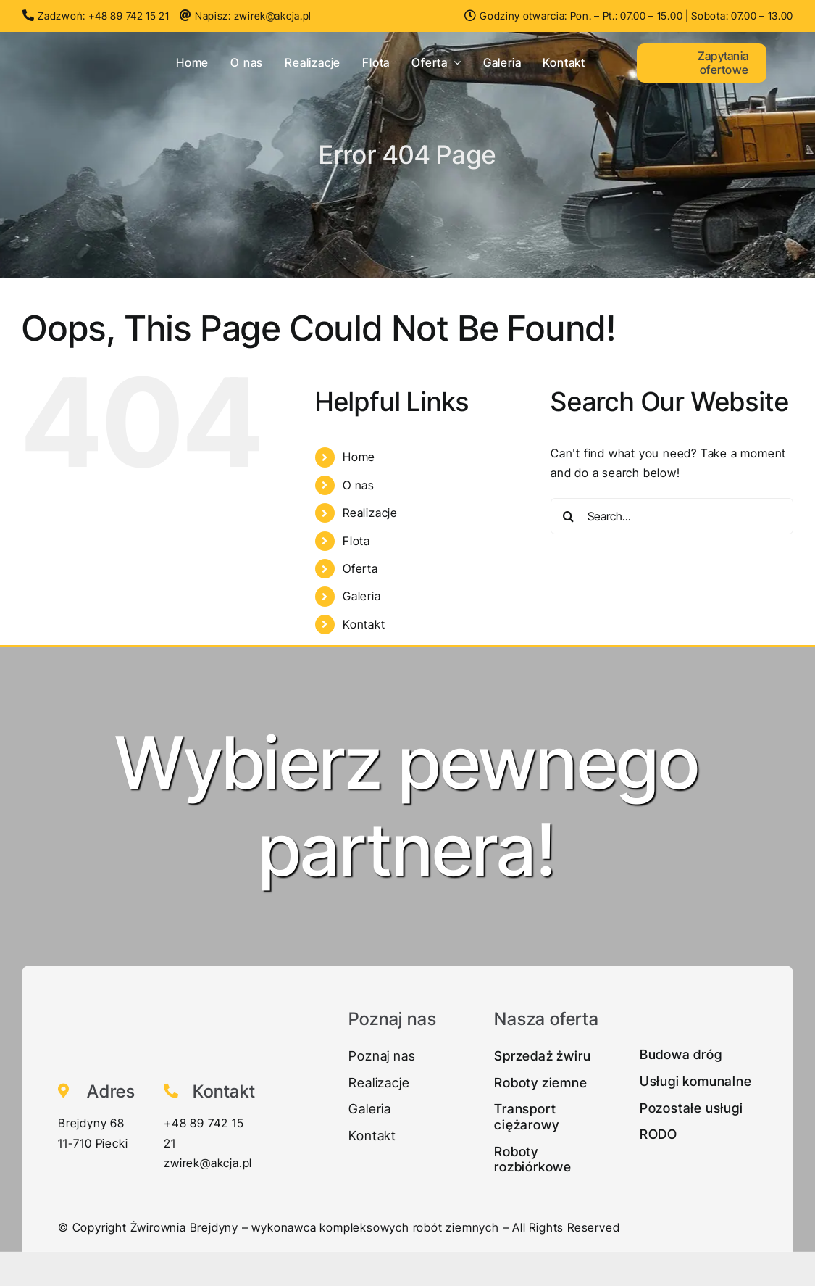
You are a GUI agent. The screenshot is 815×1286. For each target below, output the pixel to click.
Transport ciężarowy (526, 1116)
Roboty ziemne (540, 1082)
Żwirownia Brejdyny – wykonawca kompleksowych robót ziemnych (314, 1227)
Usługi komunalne (696, 1081)
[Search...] (672, 516)
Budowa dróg (681, 1054)
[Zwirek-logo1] (73, 41)
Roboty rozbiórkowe (533, 1159)
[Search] (569, 516)
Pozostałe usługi (691, 1108)
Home (359, 456)
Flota (356, 541)
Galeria (362, 596)
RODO (658, 1134)
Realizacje (370, 512)
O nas (359, 485)
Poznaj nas (381, 1055)
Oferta (360, 568)
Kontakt (364, 624)
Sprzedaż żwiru (542, 1055)
